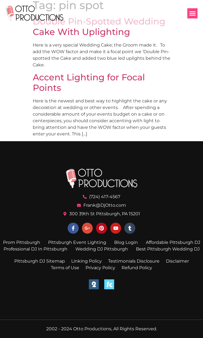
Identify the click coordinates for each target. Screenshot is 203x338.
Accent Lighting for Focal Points (89, 82)
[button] (192, 13)
